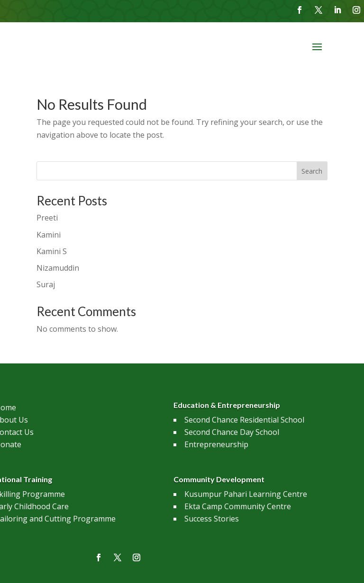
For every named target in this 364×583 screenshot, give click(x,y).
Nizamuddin (57, 268)
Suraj (45, 284)
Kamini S (51, 251)
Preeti (47, 217)
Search (311, 171)
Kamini (48, 235)
